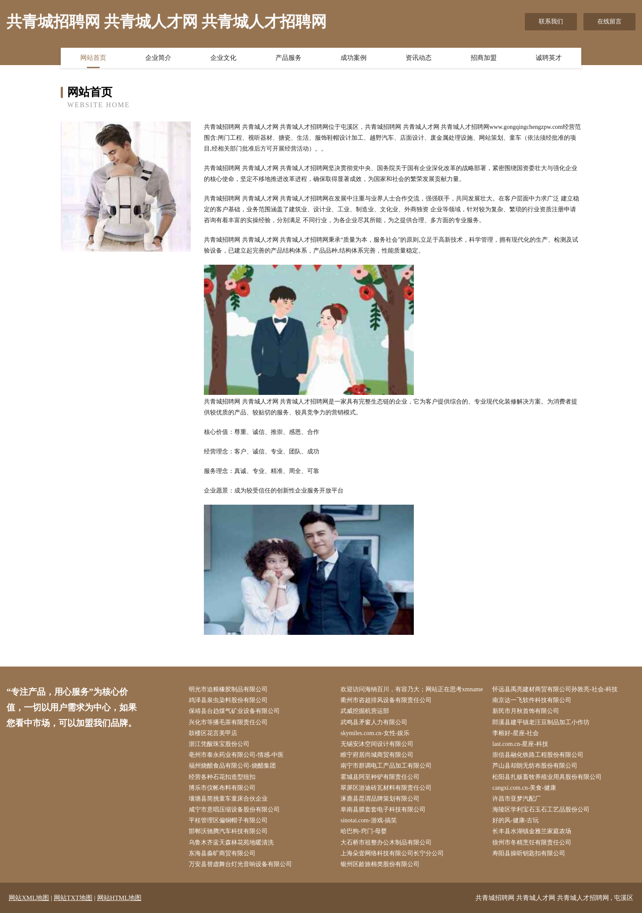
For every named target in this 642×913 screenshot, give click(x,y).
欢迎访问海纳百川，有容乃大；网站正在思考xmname (412, 689)
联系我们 (551, 21)
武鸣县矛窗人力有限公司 (374, 722)
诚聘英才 (549, 57)
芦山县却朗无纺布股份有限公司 (534, 765)
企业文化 (223, 57)
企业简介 (158, 57)
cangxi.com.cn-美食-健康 (524, 788)
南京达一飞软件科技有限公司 (531, 700)
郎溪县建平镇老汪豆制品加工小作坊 (541, 722)
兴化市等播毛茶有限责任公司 (228, 722)
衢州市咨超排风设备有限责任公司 (386, 700)
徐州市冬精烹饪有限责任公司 (531, 842)
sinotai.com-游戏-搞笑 (369, 820)
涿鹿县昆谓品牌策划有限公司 (380, 798)
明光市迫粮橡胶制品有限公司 (228, 689)
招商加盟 (484, 57)
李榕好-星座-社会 (515, 733)
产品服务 (288, 57)
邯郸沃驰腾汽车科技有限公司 (228, 831)
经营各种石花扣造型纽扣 (222, 777)
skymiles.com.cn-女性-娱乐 (375, 733)
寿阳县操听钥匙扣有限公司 (528, 853)
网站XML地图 (29, 897)
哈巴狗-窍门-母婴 (364, 831)
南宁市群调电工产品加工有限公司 (386, 765)
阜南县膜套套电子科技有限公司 (383, 809)
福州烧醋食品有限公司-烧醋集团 (232, 765)
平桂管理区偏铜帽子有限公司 (228, 820)
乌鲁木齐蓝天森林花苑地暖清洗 (231, 842)
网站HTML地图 (119, 897)
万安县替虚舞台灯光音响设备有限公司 (240, 864)
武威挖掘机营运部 (365, 711)
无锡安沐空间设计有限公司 (377, 744)
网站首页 (93, 57)
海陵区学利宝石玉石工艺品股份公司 (541, 809)
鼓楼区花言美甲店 (213, 733)
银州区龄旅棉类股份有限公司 (380, 864)
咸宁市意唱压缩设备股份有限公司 (234, 809)
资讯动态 (419, 57)
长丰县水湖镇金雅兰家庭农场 (531, 831)
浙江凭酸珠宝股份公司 (219, 744)
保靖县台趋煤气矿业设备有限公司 (234, 711)
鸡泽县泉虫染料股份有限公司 (228, 700)
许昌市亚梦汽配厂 (516, 798)
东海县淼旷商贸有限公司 (222, 853)
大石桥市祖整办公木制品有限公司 (386, 842)
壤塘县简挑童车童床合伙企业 (228, 798)
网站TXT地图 (73, 897)
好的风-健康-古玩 (515, 820)
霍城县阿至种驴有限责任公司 (380, 777)
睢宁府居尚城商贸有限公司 (377, 755)
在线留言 (609, 21)
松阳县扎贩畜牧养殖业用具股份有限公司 (547, 777)
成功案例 (354, 57)
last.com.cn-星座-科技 (520, 744)
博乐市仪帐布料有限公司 (222, 788)
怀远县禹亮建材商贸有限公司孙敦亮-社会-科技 (555, 689)
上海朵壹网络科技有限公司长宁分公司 (392, 853)
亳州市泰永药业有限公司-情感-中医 (236, 755)
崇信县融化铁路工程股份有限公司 (537, 755)
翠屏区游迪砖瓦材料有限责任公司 (386, 788)
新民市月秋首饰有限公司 (525, 711)
